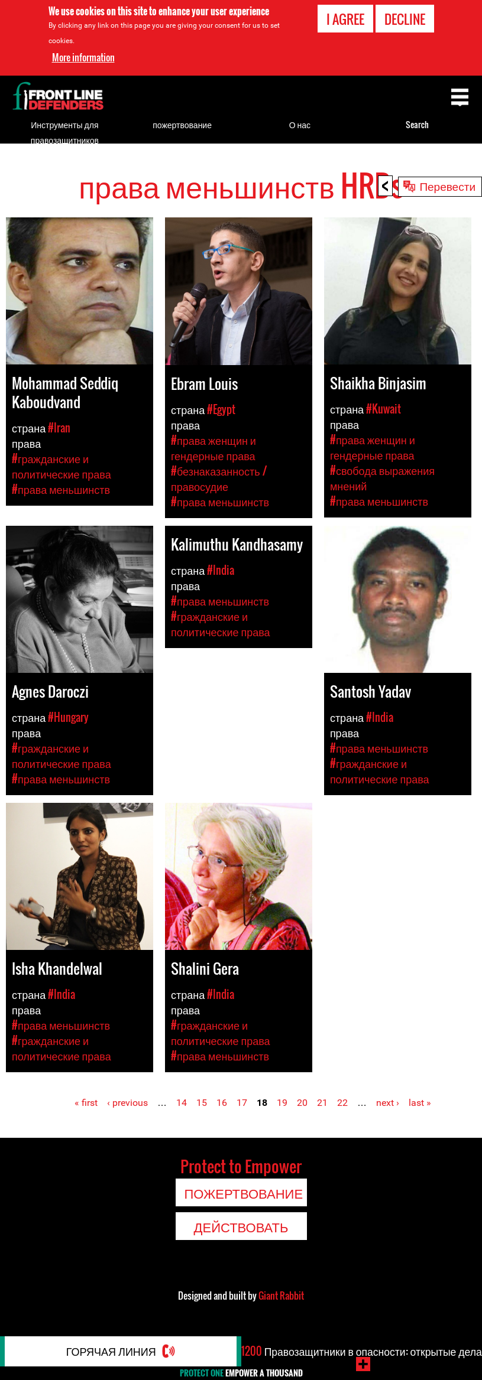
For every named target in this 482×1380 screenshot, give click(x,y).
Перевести (447, 185)
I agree (345, 18)
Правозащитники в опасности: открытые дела (361, 1357)
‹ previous (127, 1102)
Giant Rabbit (281, 1295)
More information (83, 57)
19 (282, 1102)
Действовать (241, 1226)
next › (387, 1102)
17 (242, 1102)
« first (86, 1102)
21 (322, 1102)
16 (221, 1102)
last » (420, 1102)
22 (342, 1102)
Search (417, 124)
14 (181, 1102)
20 (302, 1102)
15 (201, 1102)
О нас (299, 124)
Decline (404, 18)
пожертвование (182, 124)
